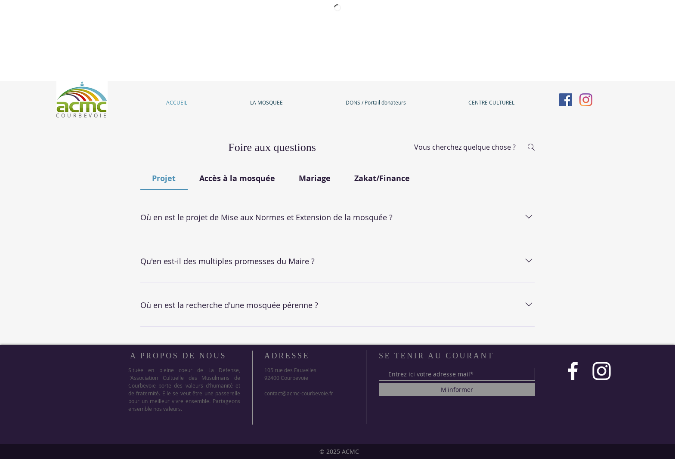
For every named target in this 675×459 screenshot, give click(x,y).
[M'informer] (457, 389)
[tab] (164, 178)
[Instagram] (585, 99)
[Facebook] (565, 99)
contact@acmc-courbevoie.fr (298, 393)
